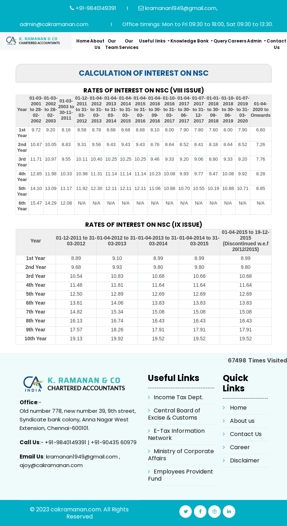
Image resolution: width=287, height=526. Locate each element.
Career (240, 447)
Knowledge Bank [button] (190, 41)
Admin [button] (255, 41)
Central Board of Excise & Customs (174, 414)
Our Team (111, 44)
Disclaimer (245, 460)
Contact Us (276, 44)
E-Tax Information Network (176, 434)
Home (82, 41)
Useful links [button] (152, 41)
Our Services (128, 44)
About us (242, 421)
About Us (97, 44)
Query (220, 41)
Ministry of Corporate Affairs (181, 454)
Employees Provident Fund (180, 475)
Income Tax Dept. (178, 397)
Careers (237, 41)
